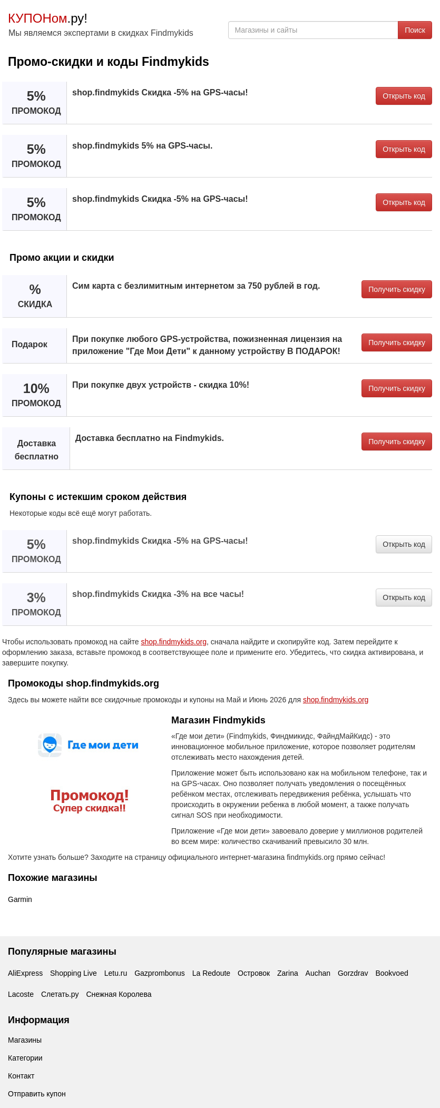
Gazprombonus (159, 973)
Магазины (25, 1040)
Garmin (20, 899)
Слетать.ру (60, 994)
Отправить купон (37, 1094)
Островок (254, 973)
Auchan (318, 973)
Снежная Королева (118, 994)
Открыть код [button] (404, 96)
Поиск (415, 30)
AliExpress (25, 973)
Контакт (21, 1076)
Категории (25, 1058)
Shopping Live (73, 973)
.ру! (47, 18)
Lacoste (21, 994)
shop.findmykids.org (174, 642)
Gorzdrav (353, 973)
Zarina (287, 973)
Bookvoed (391, 973)
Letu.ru (116, 973)
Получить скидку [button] (396, 289)
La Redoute (211, 973)
